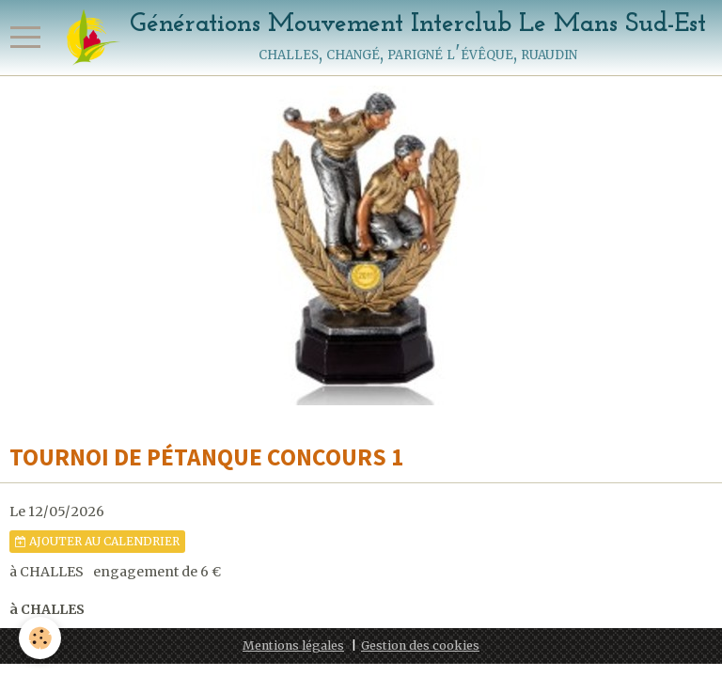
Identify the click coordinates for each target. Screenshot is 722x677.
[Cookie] (40, 638)
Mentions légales (293, 645)
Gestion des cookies (420, 645)
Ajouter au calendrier (97, 541)
